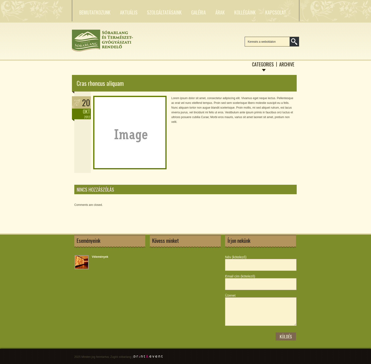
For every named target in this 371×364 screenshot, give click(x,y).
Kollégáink (245, 12)
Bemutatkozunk (94, 12)
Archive (286, 64)
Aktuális (128, 12)
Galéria (198, 12)
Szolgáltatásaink (164, 12)
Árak (220, 12)
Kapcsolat (275, 12)
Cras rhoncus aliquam (100, 83)
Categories (263, 64)
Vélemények (100, 256)
